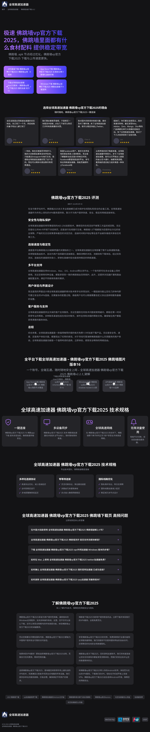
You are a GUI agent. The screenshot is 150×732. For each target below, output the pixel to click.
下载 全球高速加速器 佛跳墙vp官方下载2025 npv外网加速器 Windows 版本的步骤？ (71, 549)
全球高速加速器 (13, 9)
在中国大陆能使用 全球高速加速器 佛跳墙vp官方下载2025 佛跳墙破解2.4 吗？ (68, 529)
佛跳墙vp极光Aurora (103, 697)
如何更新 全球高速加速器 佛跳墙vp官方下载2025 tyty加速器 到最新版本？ (66, 579)
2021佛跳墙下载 (13, 697)
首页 (3, 9)
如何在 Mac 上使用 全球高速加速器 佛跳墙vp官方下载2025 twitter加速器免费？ (69, 559)
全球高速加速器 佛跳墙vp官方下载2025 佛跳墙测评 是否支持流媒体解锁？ (66, 539)
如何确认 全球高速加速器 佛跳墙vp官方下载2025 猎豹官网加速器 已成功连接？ (68, 569)
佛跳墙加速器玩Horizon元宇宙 (53, 697)
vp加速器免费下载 (30, 697)
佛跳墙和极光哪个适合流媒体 (79, 697)
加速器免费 (139, 697)
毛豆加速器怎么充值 (122, 697)
